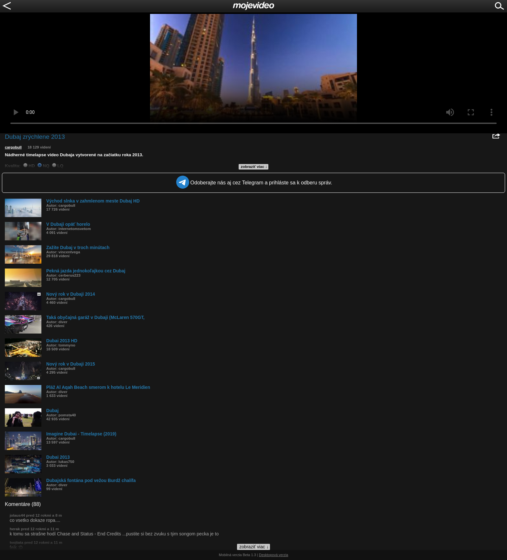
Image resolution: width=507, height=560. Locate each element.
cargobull (13, 147)
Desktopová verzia (273, 555)
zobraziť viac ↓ (254, 166)
